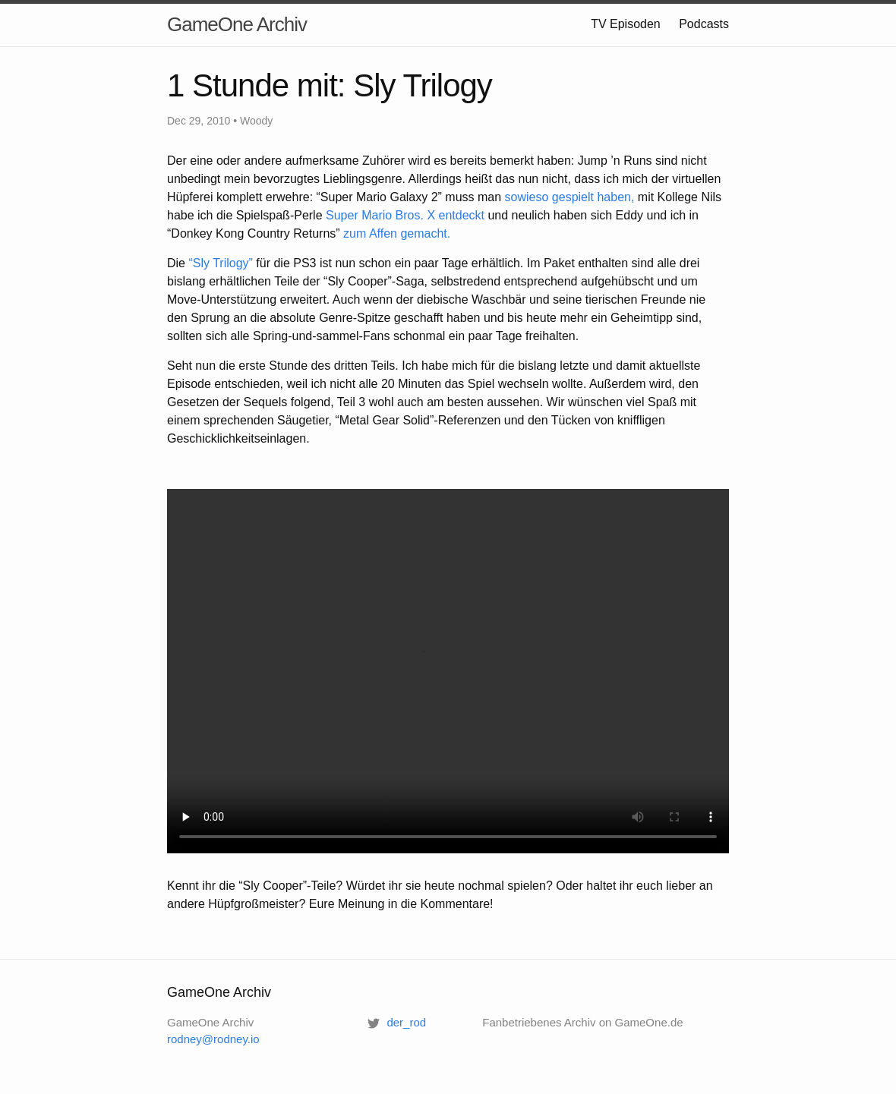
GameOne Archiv (237, 24)
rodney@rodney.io (213, 1039)
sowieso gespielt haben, (570, 197)
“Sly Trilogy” (220, 263)
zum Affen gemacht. (396, 233)
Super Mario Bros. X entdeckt (405, 215)
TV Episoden (626, 23)
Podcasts (704, 23)
